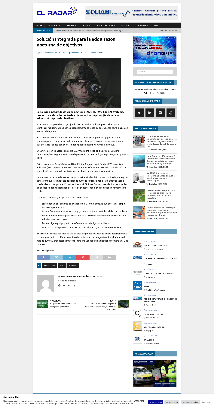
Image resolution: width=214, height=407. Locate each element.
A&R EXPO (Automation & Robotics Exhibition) (160, 300)
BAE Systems (49, 265)
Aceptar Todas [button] (156, 402)
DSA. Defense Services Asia (157, 245)
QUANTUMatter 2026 (154, 314)
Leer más (206, 402)
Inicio (39, 25)
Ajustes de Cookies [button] (191, 402)
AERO (146, 286)
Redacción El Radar (78, 52)
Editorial (126, 25)
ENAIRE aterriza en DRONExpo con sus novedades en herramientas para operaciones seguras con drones (161, 211)
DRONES (86, 25)
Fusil (62, 265)
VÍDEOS (157, 25)
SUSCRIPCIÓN (155, 93)
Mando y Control (97, 52)
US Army (73, 265)
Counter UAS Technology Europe (160, 258)
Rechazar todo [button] (172, 402)
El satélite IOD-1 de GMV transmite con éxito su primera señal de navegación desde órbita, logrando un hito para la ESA (161, 141)
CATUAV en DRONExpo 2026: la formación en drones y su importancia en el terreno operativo (160, 194)
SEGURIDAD (52, 25)
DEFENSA (70, 25)
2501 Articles (97, 276)
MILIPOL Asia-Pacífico (154, 327)
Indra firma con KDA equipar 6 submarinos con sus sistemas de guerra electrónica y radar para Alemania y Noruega (160, 160)
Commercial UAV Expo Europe (158, 273)
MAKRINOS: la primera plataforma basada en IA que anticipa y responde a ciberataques (160, 177)
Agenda (142, 25)
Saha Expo (149, 340)
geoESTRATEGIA (105, 25)
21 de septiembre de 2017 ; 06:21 (53, 52)
